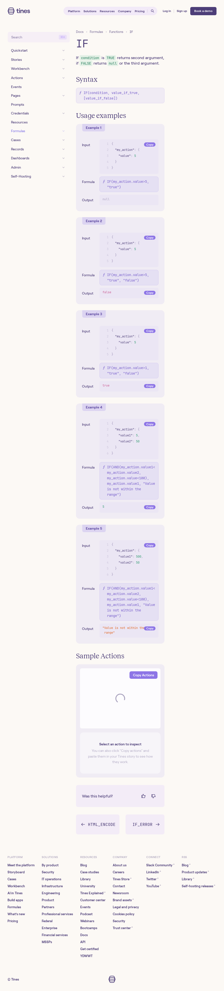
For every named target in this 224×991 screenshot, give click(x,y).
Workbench (16, 886)
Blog (83, 865)
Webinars (87, 921)
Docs (80, 32)
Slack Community (160, 865)
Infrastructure (52, 886)
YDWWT (86, 956)
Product (48, 900)
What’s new (16, 914)
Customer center (93, 900)
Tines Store (122, 879)
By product (50, 865)
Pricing (13, 921)
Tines (15, 979)
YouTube (153, 886)
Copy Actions (143, 675)
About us (119, 865)
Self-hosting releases (198, 886)
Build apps (15, 900)
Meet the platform (21, 865)
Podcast (86, 914)
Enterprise (49, 928)
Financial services (55, 935)
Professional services (57, 914)
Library (85, 879)
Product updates (195, 872)
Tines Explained (93, 893)
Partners (48, 907)
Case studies (89, 872)
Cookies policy (123, 914)
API (82, 942)
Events (85, 907)
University (87, 886)
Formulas (96, 32)
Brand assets (123, 900)
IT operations (51, 879)
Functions (116, 32)
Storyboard (16, 872)
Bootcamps (88, 928)
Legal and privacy (126, 907)
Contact (119, 886)
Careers (118, 872)
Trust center (123, 928)
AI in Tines (15, 893)
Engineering (51, 893)
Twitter (152, 879)
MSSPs (47, 942)
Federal (47, 921)
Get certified (89, 949)
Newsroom (121, 893)
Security (48, 872)
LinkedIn (153, 872)
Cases (12, 879)
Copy (150, 144)
